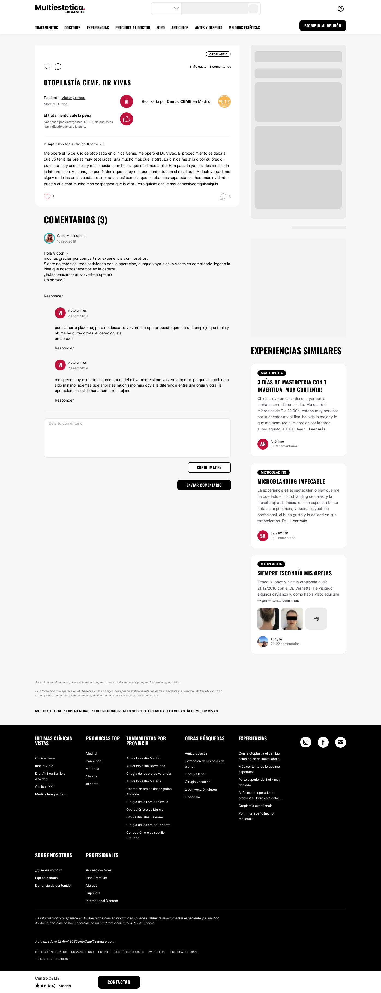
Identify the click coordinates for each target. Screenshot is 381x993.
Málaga (91, 776)
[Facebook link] (323, 743)
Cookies (104, 951)
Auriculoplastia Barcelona (145, 766)
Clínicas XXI (44, 787)
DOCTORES (72, 27)
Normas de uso (82, 951)
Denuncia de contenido (53, 885)
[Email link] (340, 742)
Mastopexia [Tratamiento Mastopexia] (272, 373)
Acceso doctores (99, 870)
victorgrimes (73, 97)
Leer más (317, 429)
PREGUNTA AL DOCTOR (132, 27)
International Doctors (102, 901)
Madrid (91, 753)
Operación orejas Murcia (145, 809)
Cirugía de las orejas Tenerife (148, 825)
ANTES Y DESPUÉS (208, 27)
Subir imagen (209, 467)
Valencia (92, 769)
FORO (161, 27)
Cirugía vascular (197, 782)
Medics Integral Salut (51, 794)
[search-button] (253, 8)
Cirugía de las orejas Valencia (148, 773)
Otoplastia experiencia (256, 806)
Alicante (92, 784)
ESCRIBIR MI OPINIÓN (322, 25)
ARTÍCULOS (179, 27)
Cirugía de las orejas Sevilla (147, 802)
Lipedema (192, 797)
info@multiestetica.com (96, 941)
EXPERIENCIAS (98, 27)
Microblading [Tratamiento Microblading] (273, 472)
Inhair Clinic (44, 766)
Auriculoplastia (196, 753)
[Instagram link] (305, 743)
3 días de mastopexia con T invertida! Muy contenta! (292, 386)
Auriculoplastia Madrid (143, 758)
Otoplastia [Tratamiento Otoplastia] (271, 564)
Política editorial (184, 951)
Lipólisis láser (195, 774)
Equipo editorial (47, 878)
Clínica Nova (45, 758)
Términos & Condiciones (53, 959)
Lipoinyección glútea (201, 789)
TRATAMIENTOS (46, 27)
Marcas (91, 885)
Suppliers (93, 893)
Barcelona (93, 761)
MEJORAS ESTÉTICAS (244, 27)
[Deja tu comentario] (137, 438)
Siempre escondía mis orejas (294, 573)
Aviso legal (157, 951)
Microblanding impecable (291, 481)
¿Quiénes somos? (48, 870)
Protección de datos (51, 951)
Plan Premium (96, 878)
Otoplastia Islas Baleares (145, 817)
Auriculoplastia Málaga (143, 781)
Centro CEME (179, 101)
